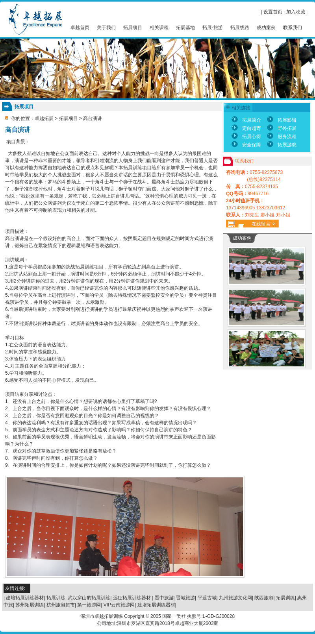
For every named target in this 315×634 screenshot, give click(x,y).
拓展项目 (132, 27)
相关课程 (159, 27)
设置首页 (272, 12)
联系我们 (292, 27)
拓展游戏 (287, 145)
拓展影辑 (287, 120)
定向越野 (251, 128)
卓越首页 (79, 27)
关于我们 (106, 27)
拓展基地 (185, 27)
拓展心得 (251, 136)
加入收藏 (295, 12)
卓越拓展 (44, 118)
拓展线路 (239, 27)
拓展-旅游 (212, 27)
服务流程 (287, 136)
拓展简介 (251, 120)
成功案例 (266, 27)
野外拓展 (287, 128)
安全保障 (251, 145)
